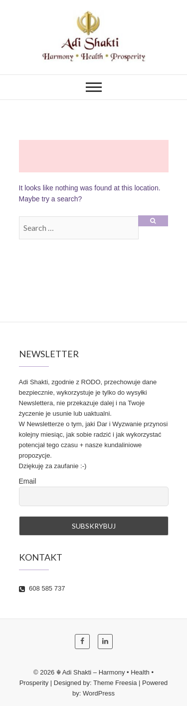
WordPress (99, 693)
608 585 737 (42, 588)
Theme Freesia (115, 683)
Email (27, 481)
